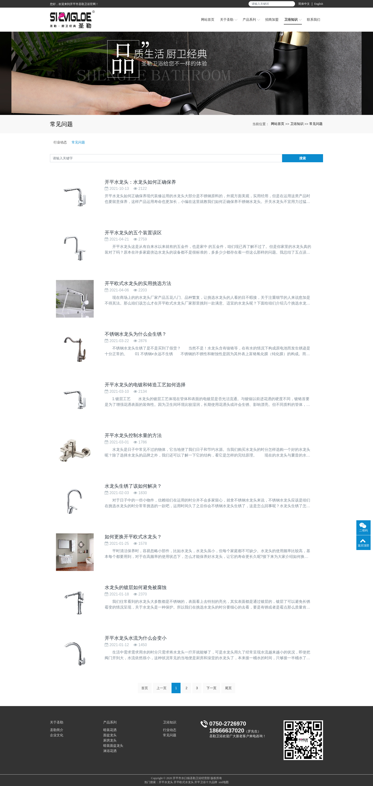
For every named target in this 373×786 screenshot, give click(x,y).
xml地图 (224, 782)
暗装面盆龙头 (113, 745)
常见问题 (316, 124)
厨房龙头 (110, 740)
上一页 (162, 690)
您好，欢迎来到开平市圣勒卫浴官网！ (74, 4)
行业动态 (60, 142)
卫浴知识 (297, 124)
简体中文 (304, 3)
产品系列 (110, 722)
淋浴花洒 (110, 751)
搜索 (302, 158)
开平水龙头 (166, 782)
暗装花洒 (110, 730)
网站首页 (277, 124)
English (318, 3)
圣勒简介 (56, 730)
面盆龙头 (110, 735)
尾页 (228, 690)
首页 (144, 690)
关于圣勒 (56, 722)
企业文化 (56, 735)
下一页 (211, 690)
